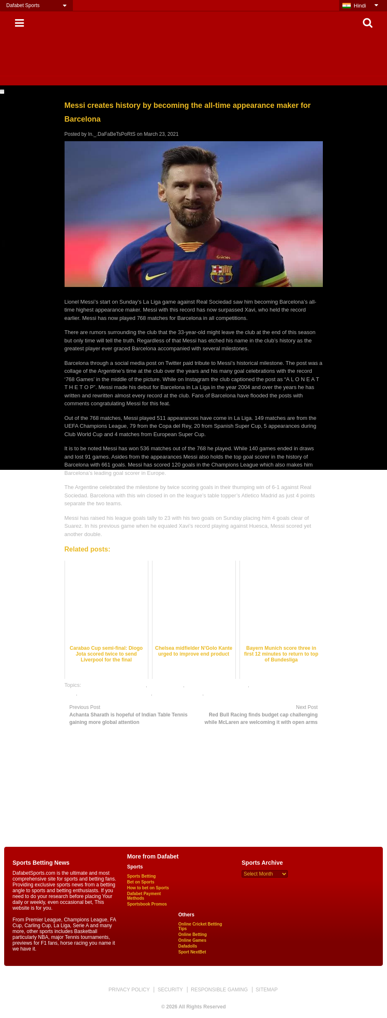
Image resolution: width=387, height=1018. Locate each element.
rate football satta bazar (233, 693)
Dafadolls (187, 946)
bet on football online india (114, 685)
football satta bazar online (217, 685)
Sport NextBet (192, 952)
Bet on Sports (141, 882)
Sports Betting (141, 876)
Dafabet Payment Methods (144, 896)
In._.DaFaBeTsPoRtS (111, 134)
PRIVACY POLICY (129, 990)
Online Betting (192, 934)
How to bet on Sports (148, 888)
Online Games (192, 940)
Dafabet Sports (23, 5)
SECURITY (170, 990)
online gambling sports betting (115, 693)
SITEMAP (267, 990)
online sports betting (178, 693)
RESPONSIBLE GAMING (219, 990)
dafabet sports (166, 685)
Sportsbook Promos (147, 904)
